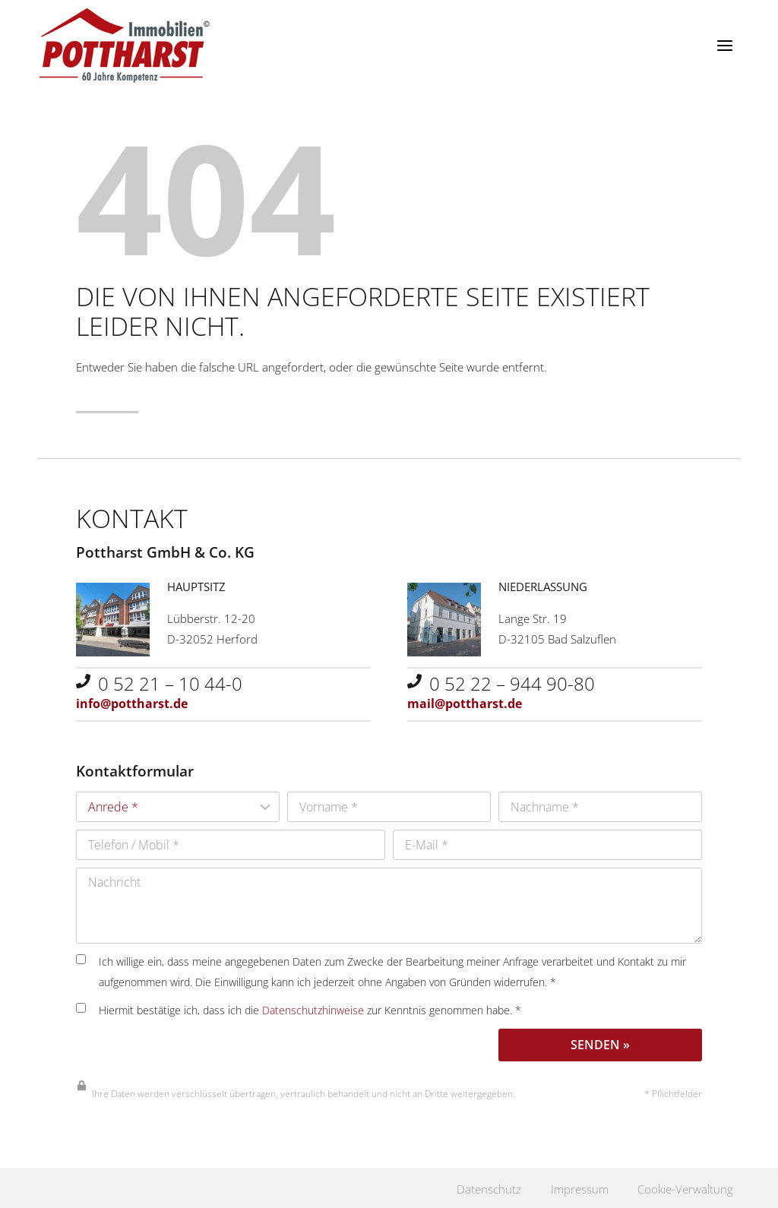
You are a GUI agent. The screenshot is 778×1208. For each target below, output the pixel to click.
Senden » (600, 1041)
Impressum (571, 1186)
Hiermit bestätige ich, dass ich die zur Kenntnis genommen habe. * (298, 1007)
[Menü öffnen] (724, 45)
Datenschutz (478, 1186)
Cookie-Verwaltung (681, 1186)
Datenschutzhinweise (313, 1007)
